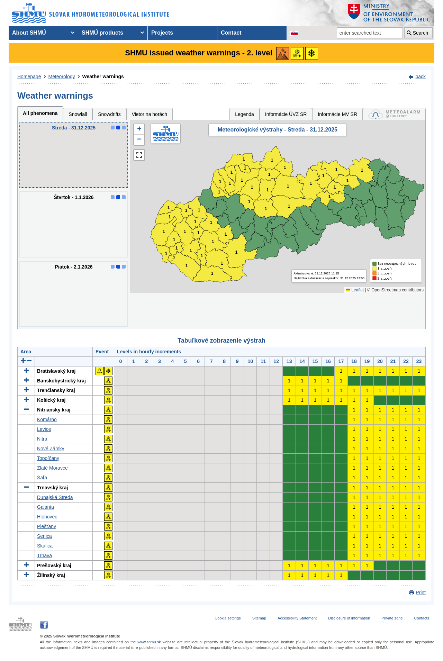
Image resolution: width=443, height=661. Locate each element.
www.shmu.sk (149, 642)
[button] (139, 129)
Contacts (421, 618)
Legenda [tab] (244, 114)
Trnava (44, 555)
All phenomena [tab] (40, 113)
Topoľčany (48, 458)
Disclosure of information (349, 618)
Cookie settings (228, 618)
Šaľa (42, 477)
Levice (44, 429)
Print (421, 592)
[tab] (394, 114)
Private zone (392, 618)
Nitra (42, 439)
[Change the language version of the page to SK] (294, 33)
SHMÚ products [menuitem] (102, 33)
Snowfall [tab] (78, 114)
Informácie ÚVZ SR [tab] (286, 114)
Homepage (29, 76)
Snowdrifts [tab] (109, 114)
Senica (44, 536)
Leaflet (355, 290)
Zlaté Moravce (52, 468)
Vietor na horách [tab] (149, 114)
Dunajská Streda (55, 497)
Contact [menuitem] (231, 33)
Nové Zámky (50, 448)
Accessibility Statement (297, 618)
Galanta (45, 507)
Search (420, 33)
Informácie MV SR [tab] (337, 114)
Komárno (47, 419)
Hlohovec (47, 516)
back (420, 76)
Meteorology (61, 76)
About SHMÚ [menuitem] (29, 33)
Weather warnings (103, 76)
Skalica (45, 546)
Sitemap (259, 618)
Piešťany (46, 526)
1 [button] (166, 254)
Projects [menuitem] (162, 33)
